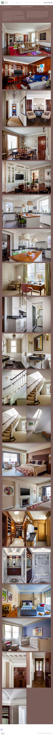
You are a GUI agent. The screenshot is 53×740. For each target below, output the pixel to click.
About (31, 2)
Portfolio (17, 2)
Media (35, 2)
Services (21, 2)
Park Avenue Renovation (7, 6)
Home (13, 2)
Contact (39, 2)
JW (44, 2)
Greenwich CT (47, 6)
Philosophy (26, 2)
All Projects (1, 729)
